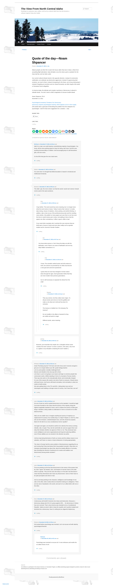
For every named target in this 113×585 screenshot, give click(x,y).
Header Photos (40, 44)
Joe (48, 66)
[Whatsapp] (40, 131)
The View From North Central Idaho (42, 8)
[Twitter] (56, 131)
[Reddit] (43, 131)
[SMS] (59, 131)
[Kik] (72, 131)
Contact (49, 44)
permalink (74, 133)
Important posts (31, 44)
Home (22, 44)
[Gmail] (63, 131)
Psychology (50, 133)
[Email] (50, 131)
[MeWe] (37, 131)
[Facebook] (53, 131)
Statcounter (6, 584)
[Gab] (33, 131)
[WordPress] (69, 131)
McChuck (36, 144)
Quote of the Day (57, 133)
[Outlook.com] (66, 131)
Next (90, 49)
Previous (24, 49)
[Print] (46, 131)
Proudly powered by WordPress (56, 577)
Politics (45, 133)
